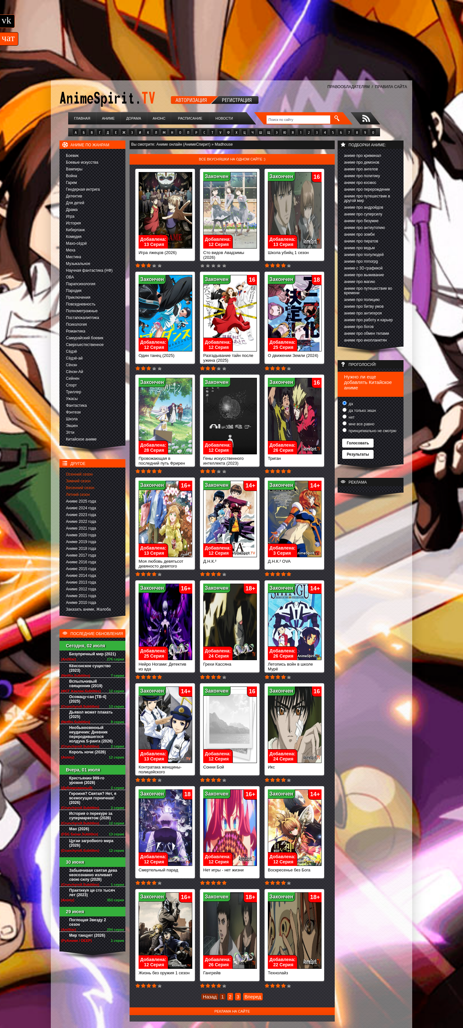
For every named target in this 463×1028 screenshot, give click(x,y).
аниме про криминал (362, 155)
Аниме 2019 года (81, 542)
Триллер (73, 392)
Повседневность (80, 304)
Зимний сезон (78, 481)
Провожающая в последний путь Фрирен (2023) (165, 461)
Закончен (217, 176)
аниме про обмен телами (366, 333)
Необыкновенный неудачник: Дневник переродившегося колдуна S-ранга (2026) (91, 734)
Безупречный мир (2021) (92, 654)
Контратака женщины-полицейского (165, 767)
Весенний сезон (80, 488)
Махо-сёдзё (76, 243)
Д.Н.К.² (230, 559)
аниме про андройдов (363, 207)
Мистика (73, 257)
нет (351, 417)
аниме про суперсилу (363, 214)
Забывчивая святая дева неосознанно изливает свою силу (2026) (93, 875)
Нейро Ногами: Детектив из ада (165, 664)
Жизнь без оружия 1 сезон (165, 971)
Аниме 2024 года (81, 508)
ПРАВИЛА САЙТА (391, 87)
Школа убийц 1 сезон (295, 250)
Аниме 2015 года (81, 569)
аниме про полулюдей (364, 254)
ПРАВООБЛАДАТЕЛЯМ (348, 87)
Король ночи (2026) (87, 752)
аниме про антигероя (363, 313)
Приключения (78, 297)
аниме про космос (360, 182)
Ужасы (72, 398)
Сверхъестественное (85, 344)
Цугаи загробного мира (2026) (91, 843)
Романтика (75, 331)
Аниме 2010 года (81, 602)
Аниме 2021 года (81, 528)
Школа (71, 419)
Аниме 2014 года (81, 575)
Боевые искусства (82, 162)
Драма (71, 209)
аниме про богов (359, 326)
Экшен (72, 425)
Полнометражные (82, 311)
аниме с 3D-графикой (363, 268)
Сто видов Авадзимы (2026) (230, 253)
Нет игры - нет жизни (230, 868)
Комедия (74, 236)
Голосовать (358, 443)
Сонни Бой (230, 765)
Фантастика (76, 405)
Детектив (74, 196)
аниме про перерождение (367, 189)
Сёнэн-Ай (74, 371)
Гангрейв (230, 971)
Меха (70, 250)
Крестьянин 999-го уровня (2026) (86, 780)
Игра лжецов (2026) (165, 250)
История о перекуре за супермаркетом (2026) (90, 815)
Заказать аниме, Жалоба (88, 609)
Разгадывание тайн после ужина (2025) (230, 356)
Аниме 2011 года (81, 596)
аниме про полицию (362, 299)
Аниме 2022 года (81, 521)
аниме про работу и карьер (368, 320)
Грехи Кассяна (230, 662)
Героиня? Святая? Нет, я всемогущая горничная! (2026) (92, 798)
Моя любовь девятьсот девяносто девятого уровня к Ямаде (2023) (165, 564)
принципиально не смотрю (372, 431)
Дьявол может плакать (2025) (91, 714)
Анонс (159, 118)
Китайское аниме (81, 439)
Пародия (74, 290)
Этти (70, 432)
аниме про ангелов (361, 169)
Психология (76, 324)
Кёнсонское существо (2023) (90, 668)
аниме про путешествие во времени (368, 290)
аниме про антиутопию (364, 227)
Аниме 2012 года (81, 589)
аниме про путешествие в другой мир (367, 198)
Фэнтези (73, 412)
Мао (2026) (79, 829)
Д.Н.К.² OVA (295, 559)
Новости (224, 118)
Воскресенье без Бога (295, 868)
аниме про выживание (364, 275)
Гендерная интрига (83, 189)
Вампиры (74, 169)
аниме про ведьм (359, 248)
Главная (82, 118)
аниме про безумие (361, 221)
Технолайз (295, 971)
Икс (295, 765)
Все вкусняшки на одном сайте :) (232, 159)
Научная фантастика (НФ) (89, 270)
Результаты (358, 454)
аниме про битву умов (364, 306)
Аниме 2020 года (81, 535)
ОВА (70, 277)
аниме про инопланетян (365, 340)
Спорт (71, 385)
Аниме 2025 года (81, 501)
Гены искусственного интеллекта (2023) (230, 459)
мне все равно (361, 424)
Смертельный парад (165, 868)
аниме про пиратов (361, 241)
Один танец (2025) (165, 353)
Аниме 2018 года (81, 548)
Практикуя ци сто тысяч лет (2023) (92, 892)
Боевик (72, 155)
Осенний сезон (79, 474)
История (73, 223)
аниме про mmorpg (361, 261)
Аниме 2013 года (81, 582)
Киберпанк (75, 230)
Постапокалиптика (82, 317)
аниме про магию (359, 281)
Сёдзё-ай (74, 358)
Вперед (253, 996)
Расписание (190, 118)
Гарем (71, 182)
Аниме (108, 118)
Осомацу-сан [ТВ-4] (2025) (87, 699)
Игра (70, 216)
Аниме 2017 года (81, 555)
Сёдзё (71, 351)
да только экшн (362, 410)
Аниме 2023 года (81, 515)
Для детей (75, 203)
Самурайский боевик (84, 338)
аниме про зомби (359, 234)
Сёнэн (71, 365)
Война (71, 176)
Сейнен (72, 378)
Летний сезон (78, 494)
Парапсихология (80, 284)
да (350, 404)
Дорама (133, 118)
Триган (295, 456)
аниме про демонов (361, 162)
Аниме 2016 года (81, 562)
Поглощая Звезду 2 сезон (87, 922)
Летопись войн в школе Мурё (295, 664)
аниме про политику (362, 176)
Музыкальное (78, 263)
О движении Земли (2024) (295, 353)
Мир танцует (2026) (87, 935)
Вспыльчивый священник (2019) (86, 683)
